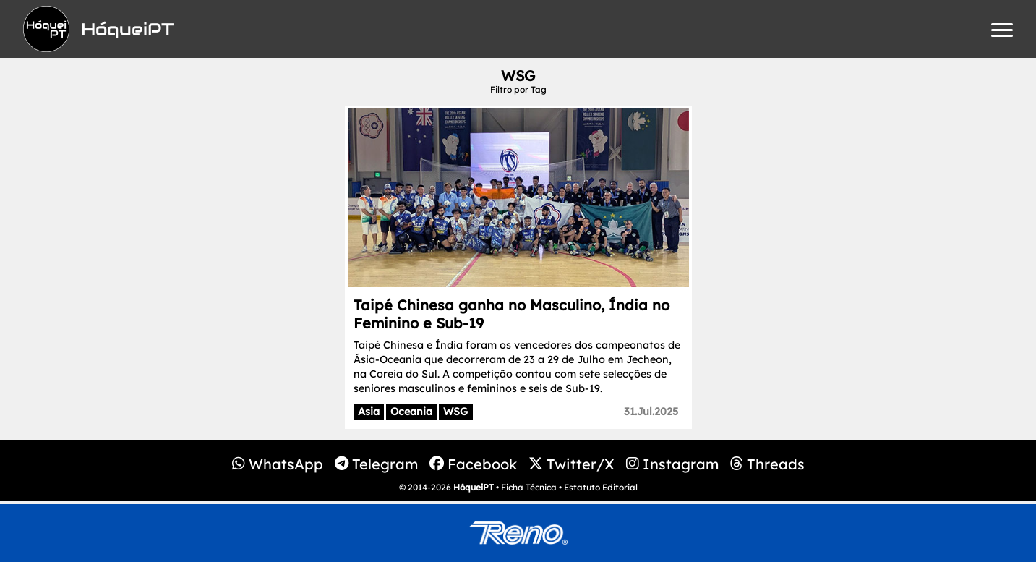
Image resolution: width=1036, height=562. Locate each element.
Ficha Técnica (529, 487)
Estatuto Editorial (601, 487)
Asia (369, 411)
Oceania (411, 411)
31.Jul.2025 (651, 411)
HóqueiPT (473, 487)
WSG (455, 411)
